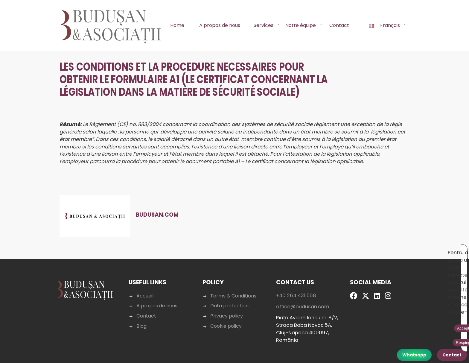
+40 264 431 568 (296, 315)
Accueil (146, 315)
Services (263, 25)
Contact (339, 25)
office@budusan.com (302, 326)
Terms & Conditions (233, 315)
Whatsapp (414, 355)
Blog (143, 345)
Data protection (230, 325)
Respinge (421, 249)
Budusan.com (163, 221)
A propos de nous (219, 25)
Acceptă (395, 249)
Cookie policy (226, 345)
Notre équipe (300, 25)
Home (177, 25)
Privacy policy (227, 335)
